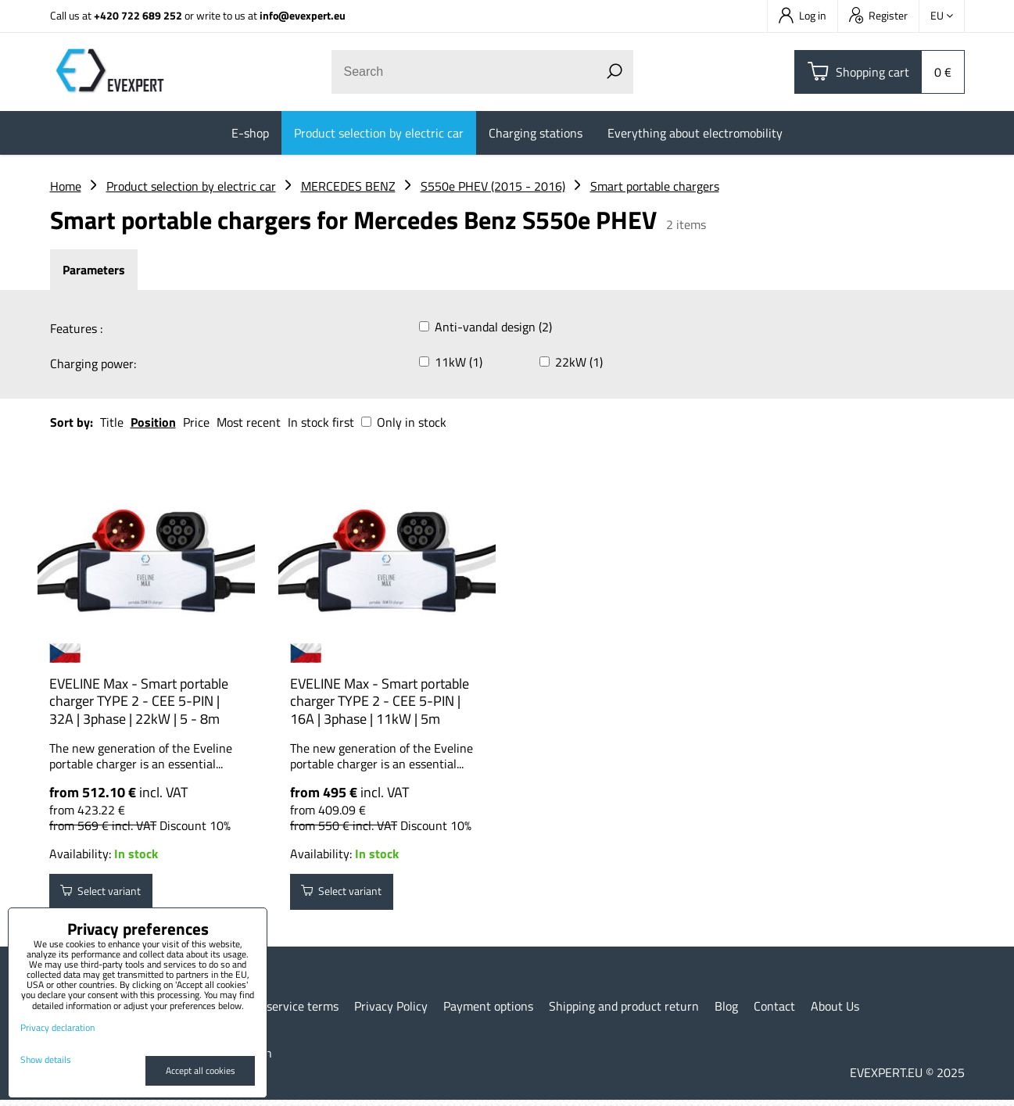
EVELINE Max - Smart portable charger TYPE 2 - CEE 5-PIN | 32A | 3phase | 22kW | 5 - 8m (138, 701)
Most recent (249, 422)
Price (196, 422)
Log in (802, 15)
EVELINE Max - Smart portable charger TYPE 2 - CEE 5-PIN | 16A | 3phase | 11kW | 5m (379, 701)
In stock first (321, 422)
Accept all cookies (200, 1070)
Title (112, 422)
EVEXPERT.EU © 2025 (907, 1078)
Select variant (110, 895)
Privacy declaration (57, 1027)
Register (878, 15)
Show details (45, 1059)
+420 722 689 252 (138, 15)
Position (153, 422)
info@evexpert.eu (303, 15)
